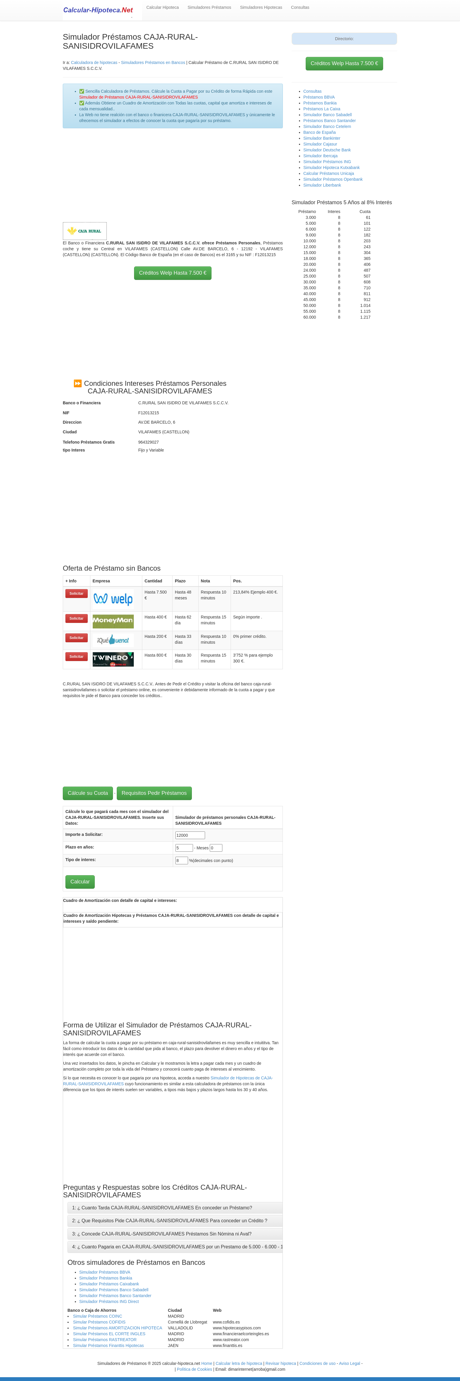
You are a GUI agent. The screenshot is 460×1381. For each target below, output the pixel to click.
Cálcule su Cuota (88, 793)
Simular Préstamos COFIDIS (99, 1322)
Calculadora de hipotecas (94, 62)
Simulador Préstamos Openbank (333, 179)
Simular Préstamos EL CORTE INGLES (109, 1333)
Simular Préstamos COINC (97, 1316)
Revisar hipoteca (280, 1363)
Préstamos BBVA (319, 97)
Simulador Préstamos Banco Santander (115, 1295)
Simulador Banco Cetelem (327, 126)
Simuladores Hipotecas (261, 7)
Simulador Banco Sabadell (327, 114)
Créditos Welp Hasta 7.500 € (173, 273)
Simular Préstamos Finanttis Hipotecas (108, 1345)
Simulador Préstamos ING (327, 161)
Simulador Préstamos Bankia (105, 1278)
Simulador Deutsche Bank (327, 150)
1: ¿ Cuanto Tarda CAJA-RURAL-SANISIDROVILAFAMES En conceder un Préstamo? (162, 1207)
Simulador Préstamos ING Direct (109, 1301)
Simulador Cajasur (320, 144)
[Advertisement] (173, 175)
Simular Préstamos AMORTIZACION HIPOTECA (117, 1328)
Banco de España (319, 132)
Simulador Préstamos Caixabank (109, 1284)
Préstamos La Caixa (321, 109)
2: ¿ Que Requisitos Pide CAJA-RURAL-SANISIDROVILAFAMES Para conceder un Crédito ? (169, 1220)
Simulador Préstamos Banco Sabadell (113, 1289)
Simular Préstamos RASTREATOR (105, 1339)
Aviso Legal (349, 1363)
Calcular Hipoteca (162, 7)
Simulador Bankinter (321, 138)
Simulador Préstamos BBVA (104, 1272)
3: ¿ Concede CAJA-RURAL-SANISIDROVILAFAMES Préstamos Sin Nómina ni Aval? (161, 1233)
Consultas (300, 7)
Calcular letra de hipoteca (239, 1363)
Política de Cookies (194, 1369)
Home (206, 1363)
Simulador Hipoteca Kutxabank (331, 167)
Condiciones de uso (318, 1363)
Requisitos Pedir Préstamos (154, 793)
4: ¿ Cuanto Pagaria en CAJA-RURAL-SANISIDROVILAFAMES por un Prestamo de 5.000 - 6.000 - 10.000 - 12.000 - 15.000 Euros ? (210, 1246)
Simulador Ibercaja (320, 155)
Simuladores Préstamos (209, 7)
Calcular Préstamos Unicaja (328, 173)
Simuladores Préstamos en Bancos (153, 62)
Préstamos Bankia (320, 103)
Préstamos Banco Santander (329, 120)
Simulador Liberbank (322, 185)
